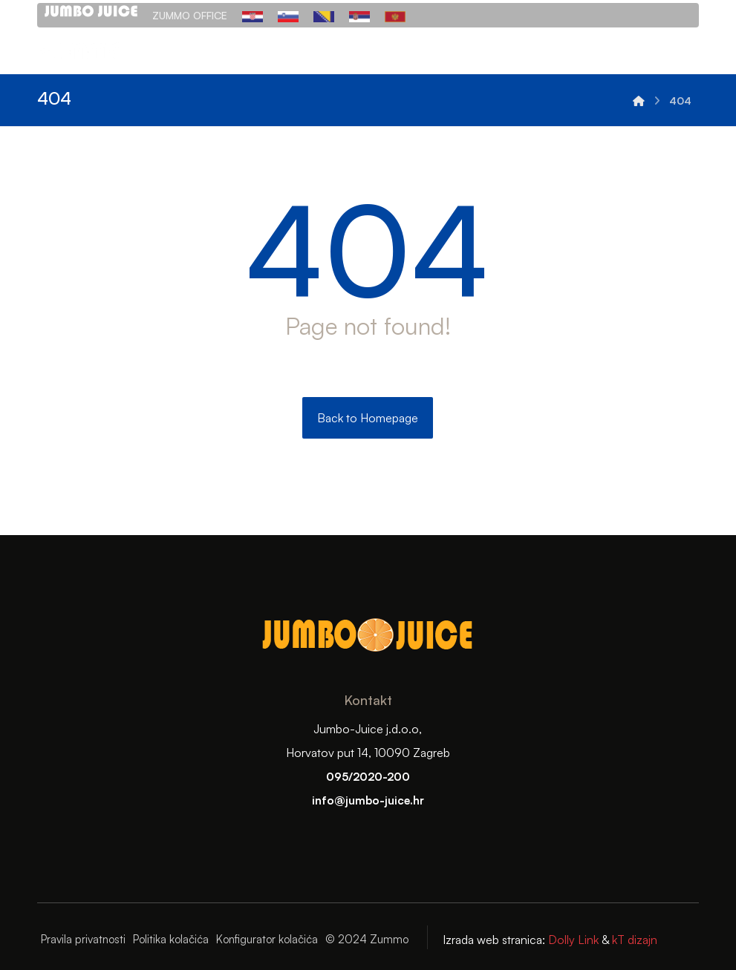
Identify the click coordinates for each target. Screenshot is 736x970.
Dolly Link (572, 939)
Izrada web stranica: (494, 939)
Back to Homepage (367, 417)
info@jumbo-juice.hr (368, 800)
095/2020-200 (368, 777)
